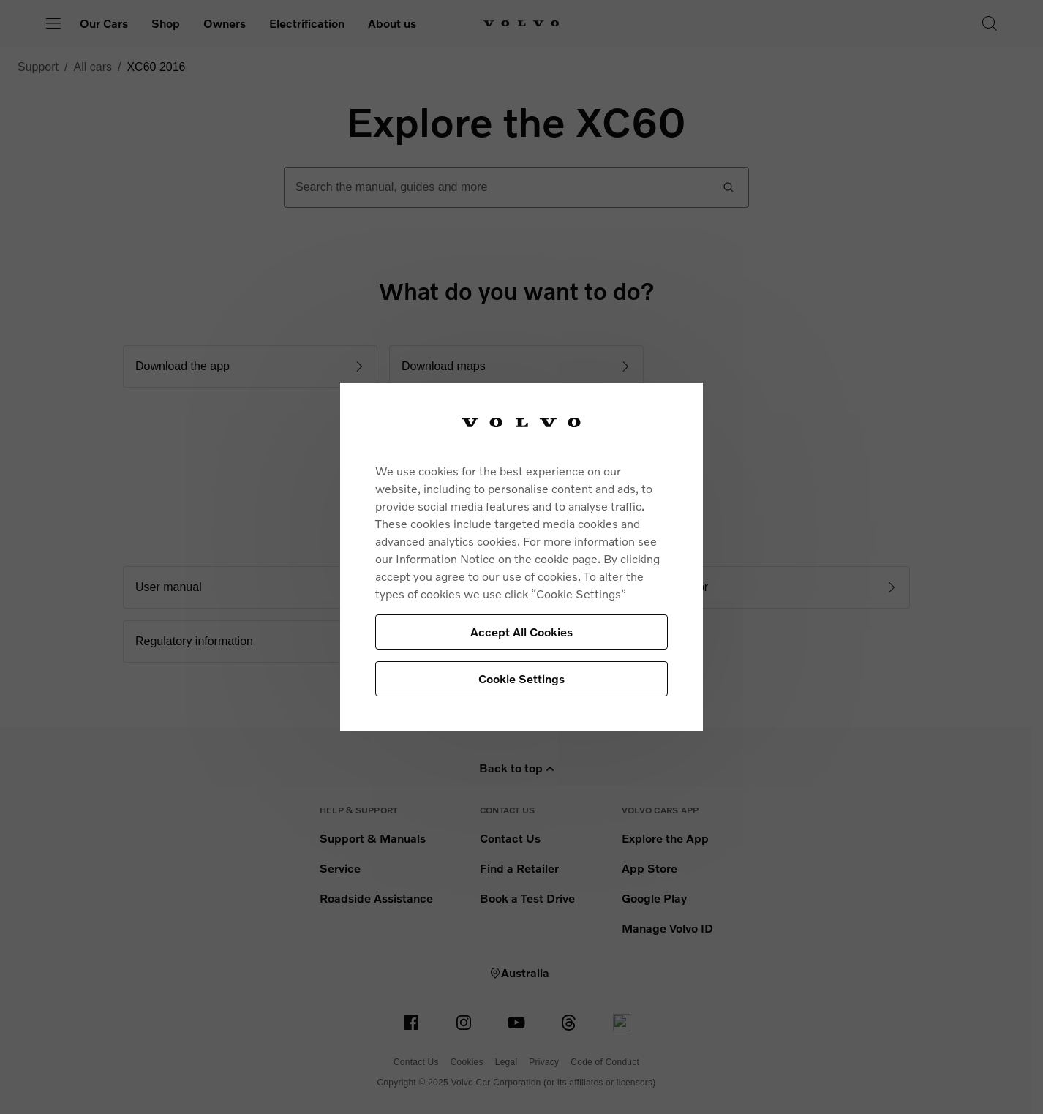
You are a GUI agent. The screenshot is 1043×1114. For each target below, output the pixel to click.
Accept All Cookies (521, 632)
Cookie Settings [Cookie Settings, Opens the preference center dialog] (521, 678)
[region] (521, 557)
